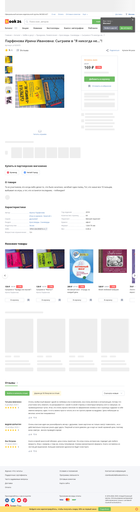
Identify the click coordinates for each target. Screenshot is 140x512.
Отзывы (11, 382)
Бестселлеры (53, 28)
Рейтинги (92, 28)
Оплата (60, 14)
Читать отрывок (39, 132)
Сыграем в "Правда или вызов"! (18, 289)
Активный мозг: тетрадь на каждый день (78, 290)
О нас (54, 14)
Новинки (37, 28)
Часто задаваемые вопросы (16, 479)
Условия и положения (69, 471)
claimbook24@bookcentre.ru (116, 475)
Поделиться (112, 50)
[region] (9, 91)
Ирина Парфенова (37, 212)
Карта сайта (65, 483)
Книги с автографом (73, 28)
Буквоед (12, 172)
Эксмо (31, 225)
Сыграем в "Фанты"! (44, 289)
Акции (25, 28)
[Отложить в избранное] (99, 86)
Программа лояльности (92, 14)
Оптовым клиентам (73, 14)
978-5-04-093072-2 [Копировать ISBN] (38, 229)
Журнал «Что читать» (14, 471)
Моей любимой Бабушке (109, 289)
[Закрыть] (136, 509)
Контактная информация (115, 471)
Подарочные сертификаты (16, 475)
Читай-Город (31, 172)
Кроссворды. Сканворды (39, 222)
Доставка (118, 14)
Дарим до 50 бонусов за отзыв (46, 393)
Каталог (11, 28)
